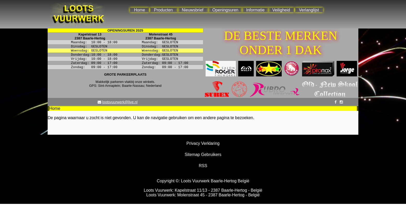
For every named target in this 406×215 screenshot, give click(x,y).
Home (139, 10)
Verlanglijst (309, 10)
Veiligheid (281, 10)
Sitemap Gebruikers (203, 154)
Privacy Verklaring (203, 143)
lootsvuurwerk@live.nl (119, 102)
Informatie (255, 10)
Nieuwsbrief (193, 10)
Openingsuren (225, 10)
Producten (163, 10)
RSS (203, 165)
